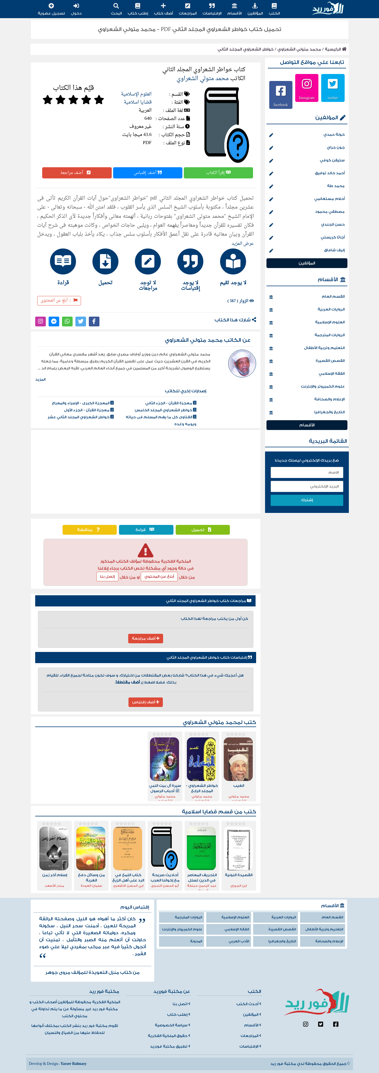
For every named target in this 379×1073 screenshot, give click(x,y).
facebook (281, 105)
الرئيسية (336, 49)
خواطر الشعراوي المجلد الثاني (245, 49)
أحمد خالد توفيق (307, 174)
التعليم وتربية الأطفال (307, 348)
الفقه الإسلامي (307, 374)
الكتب (274, 9)
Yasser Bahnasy (73, 1064)
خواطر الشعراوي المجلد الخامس (165, 410)
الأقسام (234, 9)
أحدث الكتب (248, 1004)
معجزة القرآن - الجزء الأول (89, 410)
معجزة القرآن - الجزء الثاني (170, 403)
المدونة (196, 941)
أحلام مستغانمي (307, 199)
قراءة (146, 530)
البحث (116, 9)
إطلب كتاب (138, 9)
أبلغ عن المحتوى (59, 300)
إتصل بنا (107, 576)
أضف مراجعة (76, 172)
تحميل (202, 530)
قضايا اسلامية (138, 102)
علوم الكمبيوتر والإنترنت (307, 387)
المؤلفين (255, 9)
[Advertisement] (146, 472)
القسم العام (307, 297)
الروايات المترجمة (307, 336)
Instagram (307, 98)
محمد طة (307, 186)
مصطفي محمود (307, 212)
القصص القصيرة (307, 361)
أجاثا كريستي (307, 238)
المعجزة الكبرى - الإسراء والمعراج (83, 403)
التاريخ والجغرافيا (307, 413)
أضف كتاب (163, 9)
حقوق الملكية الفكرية (169, 1036)
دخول (76, 9)
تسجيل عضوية (51, 9)
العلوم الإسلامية (136, 94)
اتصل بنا (181, 1004)
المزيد (40, 379)
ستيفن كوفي (307, 161)
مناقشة (89, 530)
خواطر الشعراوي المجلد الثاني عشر (80, 417)
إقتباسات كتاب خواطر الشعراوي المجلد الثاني (209, 657)
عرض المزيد (243, 244)
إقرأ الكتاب (218, 172)
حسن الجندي (307, 225)
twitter (333, 98)
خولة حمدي (307, 135)
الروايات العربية (307, 310)
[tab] (230, 267)
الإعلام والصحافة (307, 400)
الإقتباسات (211, 9)
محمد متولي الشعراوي (299, 49)
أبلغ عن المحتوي (159, 576)
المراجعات (188, 9)
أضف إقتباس (148, 172)
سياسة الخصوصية (172, 1025)
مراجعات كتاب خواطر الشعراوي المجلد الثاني (208, 601)
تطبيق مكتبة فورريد (170, 1046)
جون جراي (307, 148)
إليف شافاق (307, 251)
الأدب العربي (239, 941)
